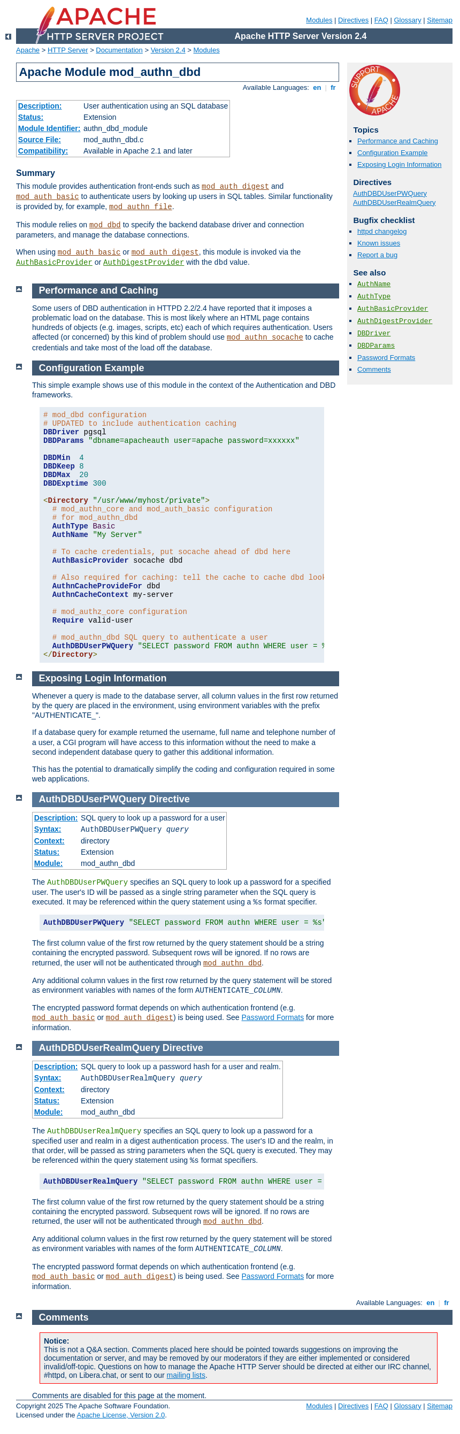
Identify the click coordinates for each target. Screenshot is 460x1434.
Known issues (378, 243)
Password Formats (386, 358)
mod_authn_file (140, 207)
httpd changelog (382, 231)
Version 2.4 (168, 50)
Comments (374, 369)
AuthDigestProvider (143, 262)
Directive (169, 799)
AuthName (373, 284)
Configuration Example (392, 153)
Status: (30, 117)
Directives (353, 20)
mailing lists (186, 1375)
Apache (28, 50)
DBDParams (376, 346)
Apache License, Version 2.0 (120, 1415)
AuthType (373, 297)
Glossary (407, 20)
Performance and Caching (397, 141)
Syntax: (48, 829)
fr (333, 87)
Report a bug (377, 255)
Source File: (39, 139)
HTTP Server (68, 50)
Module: (48, 863)
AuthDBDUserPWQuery (390, 193)
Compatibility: (43, 151)
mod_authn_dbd (232, 963)
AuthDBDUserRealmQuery (394, 202)
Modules (319, 20)
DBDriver (373, 333)
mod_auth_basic (47, 197)
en (317, 87)
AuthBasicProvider (54, 262)
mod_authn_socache (265, 337)
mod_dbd (105, 225)
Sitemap (440, 20)
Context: (49, 841)
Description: (40, 106)
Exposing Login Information (399, 164)
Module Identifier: (49, 128)
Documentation (119, 50)
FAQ (381, 20)
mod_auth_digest (235, 186)
